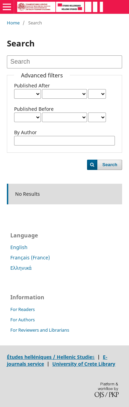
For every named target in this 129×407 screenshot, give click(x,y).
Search (110, 164)
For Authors (22, 320)
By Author (25, 132)
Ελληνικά (21, 268)
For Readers (22, 309)
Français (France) (30, 257)
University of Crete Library (83, 364)
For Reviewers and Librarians (39, 330)
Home (13, 23)
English (19, 247)
